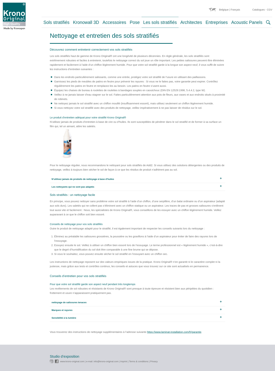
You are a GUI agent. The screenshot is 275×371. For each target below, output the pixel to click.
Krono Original (14, 17)
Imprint (123, 361)
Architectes (191, 22)
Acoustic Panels (246, 22)
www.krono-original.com (72, 361)
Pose (135, 22)
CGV (269, 9)
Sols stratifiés (56, 22)
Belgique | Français (229, 9)
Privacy (154, 361)
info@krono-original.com (106, 361)
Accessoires (114, 22)
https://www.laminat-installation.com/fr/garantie (174, 331)
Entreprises (217, 22)
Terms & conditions (138, 361)
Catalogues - (259, 9)
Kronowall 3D (86, 22)
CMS (52, 346)
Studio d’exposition (64, 356)
